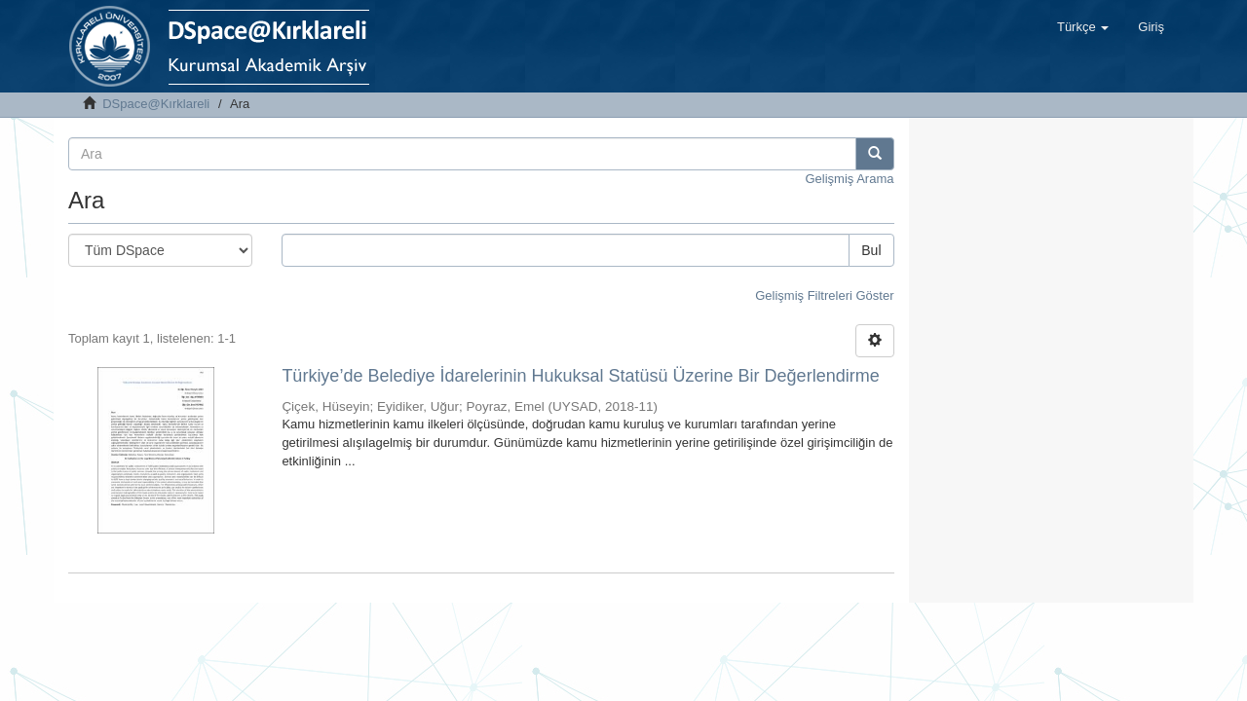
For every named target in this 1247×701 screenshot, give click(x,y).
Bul (871, 250)
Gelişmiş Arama (849, 178)
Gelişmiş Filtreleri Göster (824, 295)
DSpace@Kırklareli (155, 103)
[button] (1082, 27)
